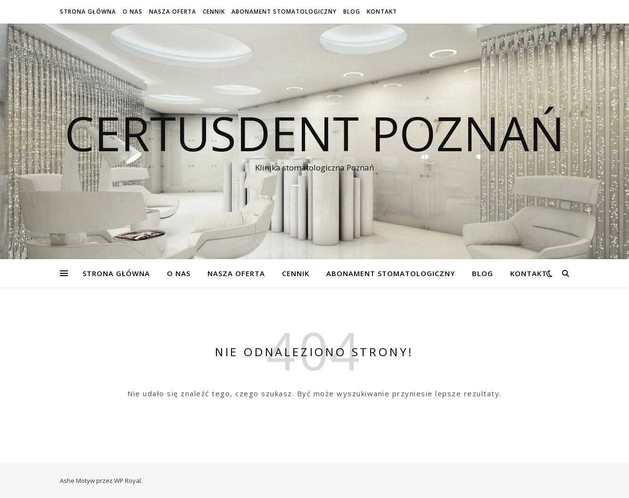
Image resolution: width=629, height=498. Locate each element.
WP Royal (127, 480)
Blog (351, 12)
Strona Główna (88, 12)
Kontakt (382, 12)
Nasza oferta (172, 12)
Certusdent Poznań (314, 132)
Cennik (214, 12)
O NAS (132, 12)
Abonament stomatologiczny (284, 12)
